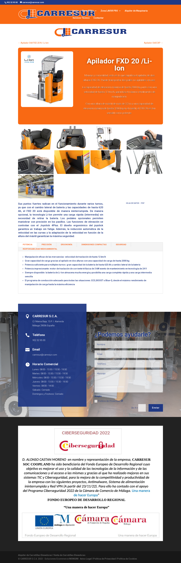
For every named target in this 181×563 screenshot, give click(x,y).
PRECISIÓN (47, 245)
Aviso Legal (86, 559)
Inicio (75, 11)
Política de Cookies (127, 559)
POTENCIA (27, 245)
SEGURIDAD (121, 245)
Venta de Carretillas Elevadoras (69, 555)
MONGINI (73, 559)
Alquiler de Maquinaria (136, 11)
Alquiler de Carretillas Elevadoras (35, 555)
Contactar (98, 18)
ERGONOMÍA (66, 245)
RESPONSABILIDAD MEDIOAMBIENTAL (40, 249)
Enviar (155, 407)
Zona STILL (88, 11)
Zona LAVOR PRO (109, 11)
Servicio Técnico (81, 18)
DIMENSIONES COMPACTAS (94, 245)
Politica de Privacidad (109, 401)
